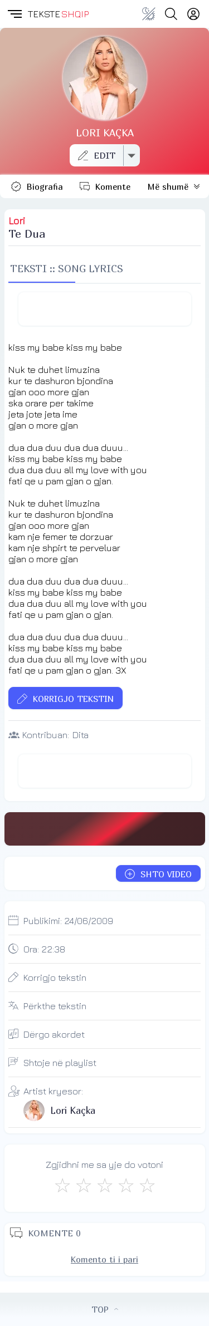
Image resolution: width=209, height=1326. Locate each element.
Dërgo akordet (54, 1034)
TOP (104, 1309)
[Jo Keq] (83, 1185)
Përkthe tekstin (54, 1005)
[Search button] (171, 14)
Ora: (44, 949)
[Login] (193, 14)
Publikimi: (68, 920)
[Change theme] (149, 14)
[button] (14, 14)
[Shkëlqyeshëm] (147, 1185)
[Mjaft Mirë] (126, 1185)
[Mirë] (104, 1185)
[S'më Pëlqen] (62, 1185)
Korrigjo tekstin (54, 977)
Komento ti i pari (104, 1259)
